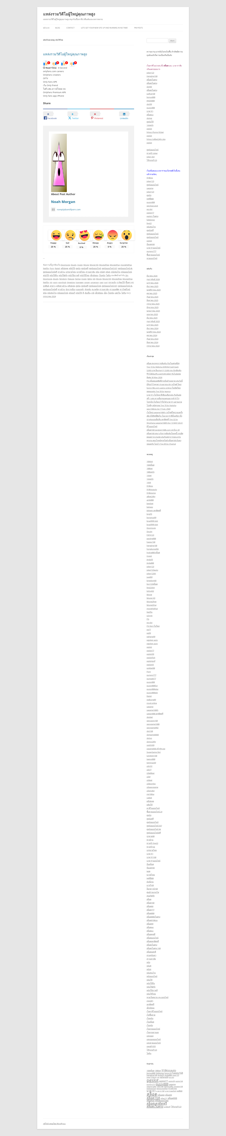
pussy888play (152, 689)
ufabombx (151, 783)
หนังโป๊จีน (54, 275)
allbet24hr (151, 496)
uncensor (95, 282)
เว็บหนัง (102, 275)
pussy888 (151, 107)
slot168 (150, 731)
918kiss (150, 177)
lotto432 (150, 591)
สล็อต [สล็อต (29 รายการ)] (152, 1094)
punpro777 (151, 251)
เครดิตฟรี (150, 1004)
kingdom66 (151, 580)
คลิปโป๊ (72, 268)
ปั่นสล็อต (150, 864)
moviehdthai (126, 265)
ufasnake (151, 790)
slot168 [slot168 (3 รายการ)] (160, 1086)
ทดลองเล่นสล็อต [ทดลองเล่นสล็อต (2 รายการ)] (162, 1089)
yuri (106, 282)
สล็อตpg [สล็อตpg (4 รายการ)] (151, 1100)
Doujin (73, 265)
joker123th (151, 573)
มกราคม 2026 (152, 283)
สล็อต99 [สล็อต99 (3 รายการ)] (168, 1095)
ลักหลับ (88, 289)
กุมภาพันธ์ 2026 (153, 279)
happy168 (151, 542)
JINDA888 (151, 100)
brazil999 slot (152, 521)
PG (148, 619)
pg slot (149, 209)
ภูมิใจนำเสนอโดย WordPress (54, 1123)
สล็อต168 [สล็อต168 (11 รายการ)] (153, 1098)
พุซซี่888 (150, 198)
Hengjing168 (152, 76)
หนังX (108, 272)
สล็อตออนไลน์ (152, 937)
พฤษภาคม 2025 (153, 311)
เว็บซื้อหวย (151, 1015)
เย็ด (105, 293)
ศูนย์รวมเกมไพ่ (153, 892)
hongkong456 (153, 549)
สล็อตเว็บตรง (152, 79)
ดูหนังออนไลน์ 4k (125, 268)
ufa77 (149, 769)
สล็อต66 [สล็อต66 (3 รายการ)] (161, 1095)
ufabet (149, 780)
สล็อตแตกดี (151, 952)
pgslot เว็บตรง (152, 216)
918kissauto (152, 489)
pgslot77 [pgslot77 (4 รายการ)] (163, 1081)
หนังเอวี (72, 293)
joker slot (151, 156)
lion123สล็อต (152, 584)
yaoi (101, 282)
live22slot (151, 587)
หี (83, 293)
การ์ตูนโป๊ (121, 282)
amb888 (150, 500)
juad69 (149, 577)
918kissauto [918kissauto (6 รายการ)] (169, 1070)
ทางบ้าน (61, 272)
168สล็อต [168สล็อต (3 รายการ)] (150, 1070)
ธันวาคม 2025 (152, 286)
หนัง (97, 272)
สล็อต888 (150, 913)
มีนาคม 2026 (152, 276)
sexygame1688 (153, 724)
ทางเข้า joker (152, 153)
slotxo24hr (151, 741)
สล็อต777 (150, 909)
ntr (51, 282)
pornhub (62, 282)
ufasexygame (152, 787)
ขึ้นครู (127, 282)
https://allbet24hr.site (156, 139)
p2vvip (149, 615)
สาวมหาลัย (90, 272)
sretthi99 (150, 745)
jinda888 (150, 563)
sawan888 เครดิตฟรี (155, 713)
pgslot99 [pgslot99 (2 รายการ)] (172, 1081)
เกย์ (92, 293)
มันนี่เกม (150, 881)
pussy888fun (152, 685)
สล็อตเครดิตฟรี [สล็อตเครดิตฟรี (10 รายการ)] (157, 1103)
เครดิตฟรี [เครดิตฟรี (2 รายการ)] (167, 1107)
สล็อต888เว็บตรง (153, 916)
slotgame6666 (153, 734)
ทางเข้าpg (151, 846)
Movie (86, 265)
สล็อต (149, 899)
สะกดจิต (95, 289)
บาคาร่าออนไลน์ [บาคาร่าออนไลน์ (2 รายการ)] (170, 1091)
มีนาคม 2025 (152, 318)
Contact (70, 28)
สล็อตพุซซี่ (151, 934)
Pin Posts (138, 28)
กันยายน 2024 (152, 339)
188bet (150, 468)
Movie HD (94, 265)
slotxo (149, 738)
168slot (150, 461)
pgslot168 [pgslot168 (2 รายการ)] (179, 1081)
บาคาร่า (150, 111)
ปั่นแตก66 (151, 244)
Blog (57, 28)
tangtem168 (152, 755)
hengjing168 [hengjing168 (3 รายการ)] (152, 1075)
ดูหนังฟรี (84, 268)
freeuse (71, 279)
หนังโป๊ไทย (84, 275)
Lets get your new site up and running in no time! (104, 28)
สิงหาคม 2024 (152, 342)
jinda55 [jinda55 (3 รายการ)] (161, 1075)
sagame (150, 188)
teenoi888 (151, 759)
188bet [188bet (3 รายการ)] (158, 1070)
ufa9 (148, 776)
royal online (152, 703)
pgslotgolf (151, 661)
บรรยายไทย (71, 272)
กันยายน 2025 (152, 297)
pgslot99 (150, 654)
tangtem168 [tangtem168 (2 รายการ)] (178, 1087)
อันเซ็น (87, 293)
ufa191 (149, 766)
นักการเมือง (70, 289)
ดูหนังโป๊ (150, 121)
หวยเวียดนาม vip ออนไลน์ (157, 997)
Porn (52, 268)
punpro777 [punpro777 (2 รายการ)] (151, 1084)
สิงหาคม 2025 (152, 300)
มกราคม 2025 (152, 325)
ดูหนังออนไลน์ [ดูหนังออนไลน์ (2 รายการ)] (151, 1089)
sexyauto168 (152, 720)
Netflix (46, 268)
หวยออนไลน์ (152, 258)
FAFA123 (150, 535)
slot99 (149, 104)
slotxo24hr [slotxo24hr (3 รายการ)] (168, 1086)
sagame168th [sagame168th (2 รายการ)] (152, 1087)
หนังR (102, 272)
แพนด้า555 (151, 1046)
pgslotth (150, 664)
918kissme (151, 493)
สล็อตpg (150, 927)
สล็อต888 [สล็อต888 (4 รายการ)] (172, 1098)
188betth (151, 472)
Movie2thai (115, 265)
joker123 (150, 72)
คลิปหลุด (64, 268)
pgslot (149, 128)
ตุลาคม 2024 (152, 335)
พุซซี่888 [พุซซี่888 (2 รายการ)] (179, 1091)
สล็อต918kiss (152, 920)
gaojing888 (151, 538)
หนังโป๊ (46, 275)
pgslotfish (151, 657)
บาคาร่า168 (151, 857)
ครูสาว (52, 286)
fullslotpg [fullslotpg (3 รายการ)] (160, 1073)
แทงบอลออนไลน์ (154, 1039)
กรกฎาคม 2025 (153, 304)
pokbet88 (151, 668)
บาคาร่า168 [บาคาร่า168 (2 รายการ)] (160, 1091)
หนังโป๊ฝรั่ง (63, 275)
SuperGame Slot (154, 752)
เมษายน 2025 (152, 314)
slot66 (149, 86)
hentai (78, 279)
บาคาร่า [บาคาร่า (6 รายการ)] (151, 1090)
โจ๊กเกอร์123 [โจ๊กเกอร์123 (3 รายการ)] (176, 1106)
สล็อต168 (150, 902)
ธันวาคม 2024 (152, 328)
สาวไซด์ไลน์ (125, 289)
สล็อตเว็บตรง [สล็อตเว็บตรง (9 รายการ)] (155, 1106)
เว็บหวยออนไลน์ (153, 1029)
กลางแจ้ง (112, 282)
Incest (80, 265)
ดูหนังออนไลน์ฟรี (50, 272)
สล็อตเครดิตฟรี (153, 941)
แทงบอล (150, 1036)
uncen (87, 282)
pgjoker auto (152, 640)
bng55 (149, 514)
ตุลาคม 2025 (152, 293)
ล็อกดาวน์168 (152, 888)
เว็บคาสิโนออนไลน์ (154, 1011)
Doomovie (65, 265)
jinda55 (150, 559)
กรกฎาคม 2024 (153, 346)
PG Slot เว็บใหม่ (153, 626)
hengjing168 (152, 545)
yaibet (149, 797)
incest (84, 279)
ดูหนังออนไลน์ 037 (109, 268)
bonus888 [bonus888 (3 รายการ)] (151, 1073)
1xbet (149, 475)
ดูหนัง (78, 268)
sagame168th (152, 710)
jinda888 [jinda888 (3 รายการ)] (168, 1075)
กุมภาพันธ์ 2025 (153, 321)
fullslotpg (151, 219)
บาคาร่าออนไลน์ (153, 247)
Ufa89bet (151, 773)
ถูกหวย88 (151, 836)
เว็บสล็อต (150, 1022)
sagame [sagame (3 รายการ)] (172, 1084)
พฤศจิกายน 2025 (154, 290)
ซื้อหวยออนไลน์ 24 (154, 811)
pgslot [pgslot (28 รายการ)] (153, 1080)
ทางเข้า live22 (152, 843)
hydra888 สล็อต (153, 552)
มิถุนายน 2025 (152, 307)
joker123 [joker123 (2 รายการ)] (175, 1075)
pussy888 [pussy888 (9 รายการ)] (162, 1084)
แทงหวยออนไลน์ (154, 1043)
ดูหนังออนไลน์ (95, 268)
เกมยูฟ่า (150, 1001)
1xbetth (150, 125)
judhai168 (151, 93)
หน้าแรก (46, 28)
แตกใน (118, 293)
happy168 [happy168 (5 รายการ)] (177, 1073)
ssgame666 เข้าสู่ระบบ (156, 748)
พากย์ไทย (81, 272)
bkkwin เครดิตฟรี (154, 510)
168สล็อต (150, 465)
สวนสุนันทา (151, 955)
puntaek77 (151, 678)
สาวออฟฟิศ (114, 289)
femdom (63, 279)
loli (94, 279)
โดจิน (108, 275)
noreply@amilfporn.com (66, 209)
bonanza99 (151, 517)
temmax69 (151, 762)
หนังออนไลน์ (126, 272)
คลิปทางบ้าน (61, 286)
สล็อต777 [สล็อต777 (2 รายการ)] (164, 1098)
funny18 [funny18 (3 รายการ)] (168, 1073)
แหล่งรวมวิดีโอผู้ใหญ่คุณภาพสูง (69, 14)
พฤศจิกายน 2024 (154, 332)
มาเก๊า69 (150, 885)
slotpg (149, 118)
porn (55, 282)
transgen (79, 282)
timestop (71, 282)
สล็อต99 (150, 923)
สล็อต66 (150, 906)
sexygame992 (152, 727)
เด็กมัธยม (94, 275)
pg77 (149, 629)
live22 (149, 223)
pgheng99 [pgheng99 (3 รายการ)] (164, 1077)
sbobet (150, 717)
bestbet (150, 503)
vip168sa (150, 794)
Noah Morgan (63, 201)
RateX (57, 268)
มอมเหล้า (80, 289)
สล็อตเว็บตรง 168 (154, 948)
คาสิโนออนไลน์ (153, 808)
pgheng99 (151, 636)
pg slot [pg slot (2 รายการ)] (171, 1077)
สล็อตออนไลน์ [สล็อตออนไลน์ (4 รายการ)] (161, 1100)
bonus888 (151, 97)
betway (150, 507)
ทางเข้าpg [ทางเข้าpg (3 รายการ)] (172, 1088)
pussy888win (152, 692)
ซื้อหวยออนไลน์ (153, 254)
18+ (126, 275)
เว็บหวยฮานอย (153, 1032)
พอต (148, 871)
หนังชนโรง (115, 272)
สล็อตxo (150, 114)
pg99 (149, 633)
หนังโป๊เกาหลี (73, 275)
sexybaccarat (152, 205)
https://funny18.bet (155, 132)
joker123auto (152, 570)
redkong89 (151, 699)
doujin (56, 279)
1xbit (149, 482)
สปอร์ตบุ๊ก (151, 895)
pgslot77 (150, 212)
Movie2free (104, 265)
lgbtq (89, 279)
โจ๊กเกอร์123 (152, 160)
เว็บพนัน (150, 1018)
